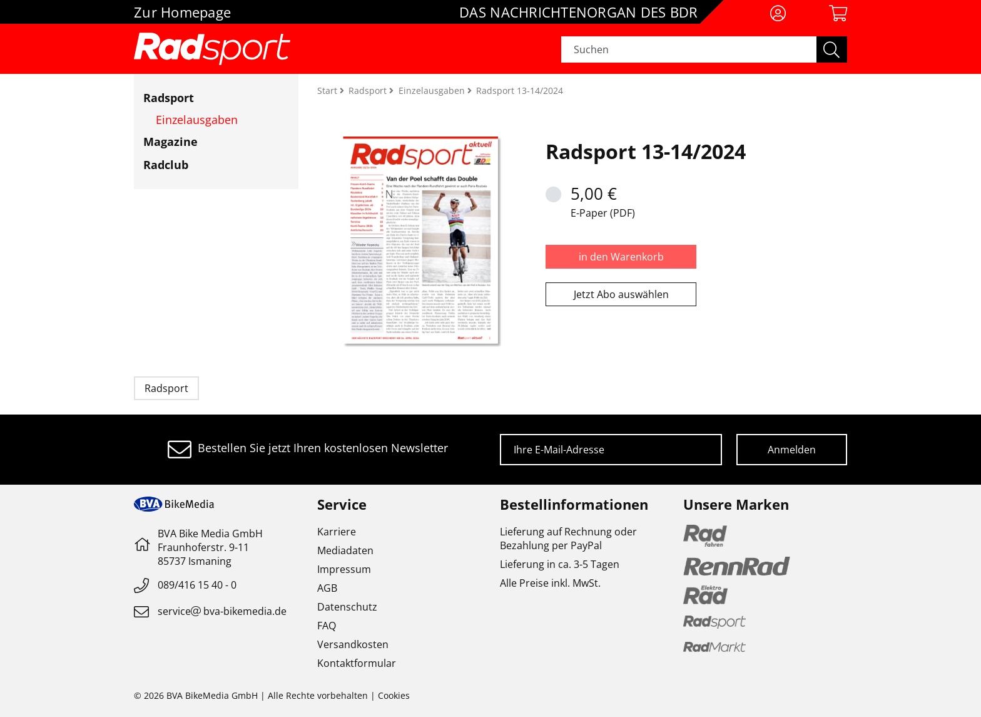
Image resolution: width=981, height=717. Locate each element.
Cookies (394, 695)
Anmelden (792, 450)
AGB (327, 588)
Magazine (170, 141)
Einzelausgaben (197, 119)
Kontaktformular (356, 663)
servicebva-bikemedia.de (222, 611)
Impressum (344, 569)
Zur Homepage (182, 12)
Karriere (336, 532)
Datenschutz (347, 607)
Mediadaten (345, 550)
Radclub (165, 164)
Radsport (168, 97)
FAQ (326, 625)
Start (328, 90)
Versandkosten (353, 644)
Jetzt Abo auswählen (621, 294)
